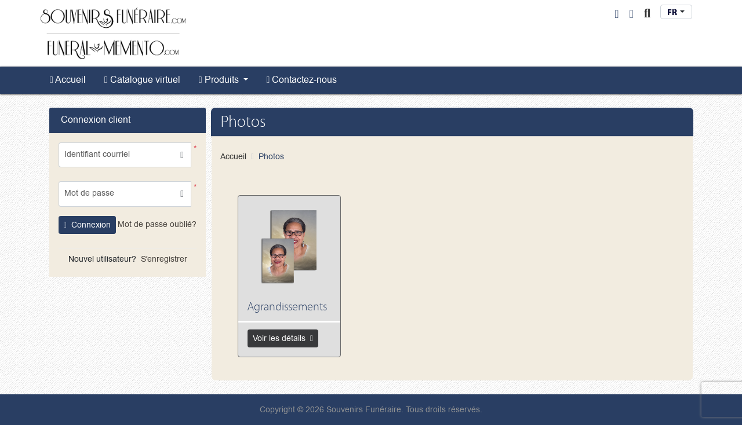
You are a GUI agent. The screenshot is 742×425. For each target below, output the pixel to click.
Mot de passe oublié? (157, 224)
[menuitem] (68, 80)
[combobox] (676, 12)
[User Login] (616, 13)
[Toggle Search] (647, 14)
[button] (182, 194)
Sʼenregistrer (164, 259)
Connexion (87, 224)
